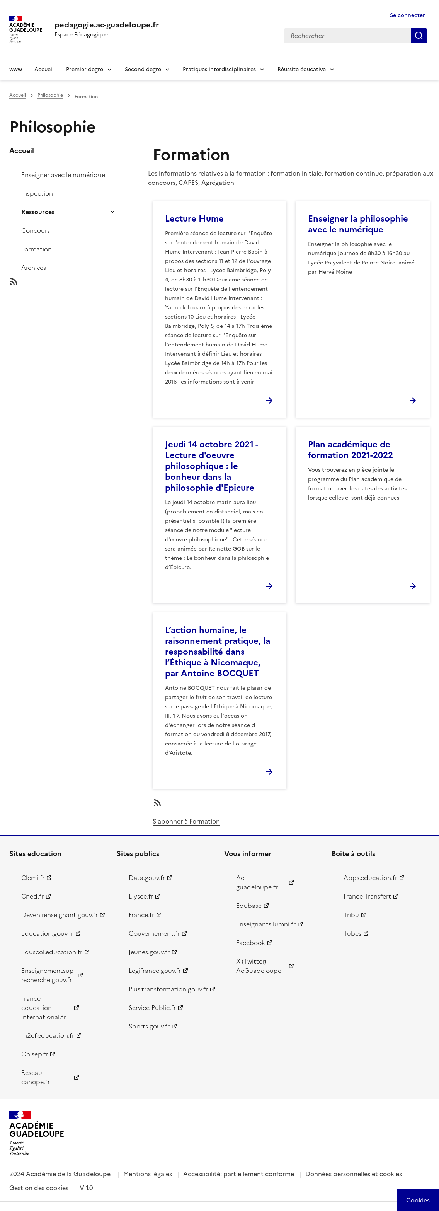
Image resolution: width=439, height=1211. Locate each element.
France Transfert (367, 896)
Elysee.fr (141, 896)
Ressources (37, 212)
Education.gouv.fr (47, 933)
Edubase (249, 905)
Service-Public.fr (152, 1007)
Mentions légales (147, 1174)
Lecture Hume (194, 218)
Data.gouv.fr (147, 877)
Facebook (250, 942)
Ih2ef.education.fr (47, 1035)
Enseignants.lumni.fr (266, 924)
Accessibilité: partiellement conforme (238, 1174)
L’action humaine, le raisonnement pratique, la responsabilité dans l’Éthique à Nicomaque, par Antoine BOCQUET (217, 652)
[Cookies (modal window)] (418, 1200)
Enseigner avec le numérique (63, 174)
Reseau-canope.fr (35, 1077)
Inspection (37, 193)
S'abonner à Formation (186, 821)
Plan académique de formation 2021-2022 (350, 450)
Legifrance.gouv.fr (155, 970)
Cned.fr (32, 896)
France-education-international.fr (43, 1008)
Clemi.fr (32, 877)
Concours (35, 230)
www (15, 69)
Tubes (352, 933)
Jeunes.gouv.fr (149, 952)
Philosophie (50, 95)
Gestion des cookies (38, 1187)
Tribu (351, 914)
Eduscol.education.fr (51, 952)
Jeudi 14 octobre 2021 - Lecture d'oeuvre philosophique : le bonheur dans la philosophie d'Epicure (211, 466)
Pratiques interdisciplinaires (219, 69)
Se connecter (407, 15)
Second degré (143, 69)
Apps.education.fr (370, 877)
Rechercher (419, 35)
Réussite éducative (301, 69)
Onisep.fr (34, 1054)
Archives (33, 267)
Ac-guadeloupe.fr (257, 882)
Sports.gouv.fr (149, 1026)
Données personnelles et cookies (353, 1174)
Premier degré (84, 69)
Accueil (44, 69)
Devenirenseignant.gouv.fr (53, 914)
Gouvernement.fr (154, 933)
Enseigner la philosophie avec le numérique (358, 224)
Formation (36, 249)
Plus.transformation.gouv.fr (161, 989)
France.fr (141, 914)
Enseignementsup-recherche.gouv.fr (48, 975)
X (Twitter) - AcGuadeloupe (258, 966)
